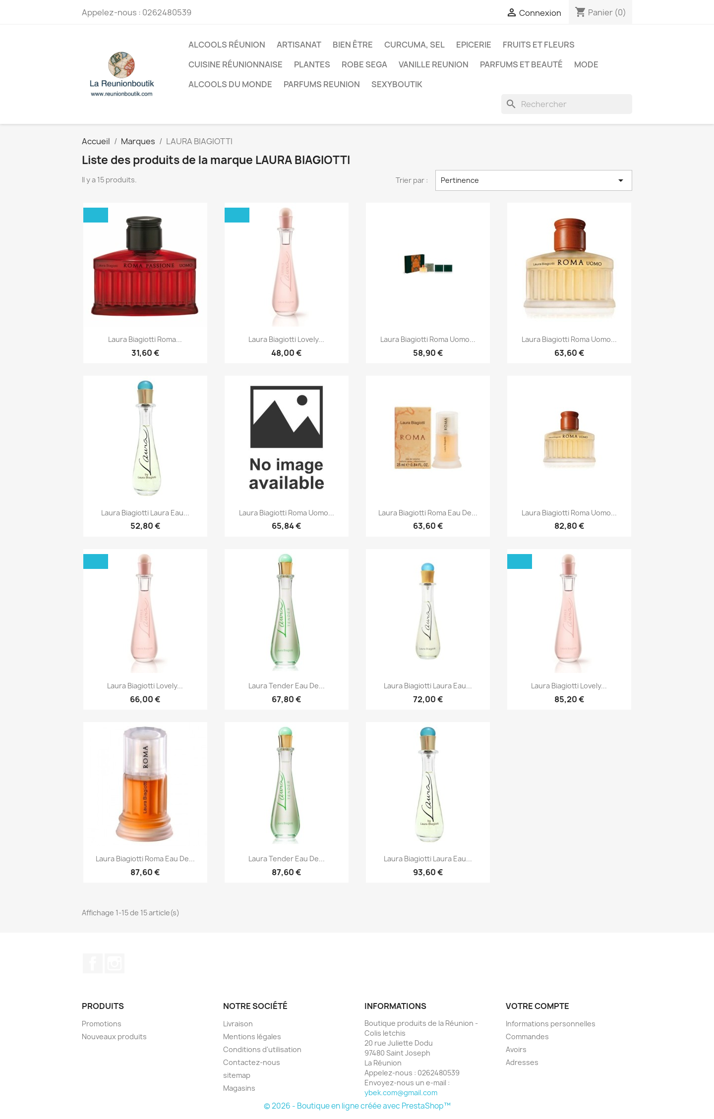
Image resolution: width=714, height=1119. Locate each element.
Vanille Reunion (434, 64)
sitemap (236, 1075)
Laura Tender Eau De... (286, 685)
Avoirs (516, 1049)
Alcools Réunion (226, 44)
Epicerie (473, 44)
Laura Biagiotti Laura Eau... (145, 512)
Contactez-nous (251, 1062)
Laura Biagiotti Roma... (145, 339)
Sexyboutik (396, 84)
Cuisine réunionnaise (235, 64)
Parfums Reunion (322, 84)
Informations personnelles (550, 1023)
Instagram (114, 963)
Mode (586, 64)
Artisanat (299, 44)
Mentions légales (252, 1036)
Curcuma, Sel (414, 44)
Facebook (93, 963)
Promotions (101, 1023)
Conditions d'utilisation (262, 1049)
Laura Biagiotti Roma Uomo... (428, 339)
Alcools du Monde (230, 84)
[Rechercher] (566, 104)
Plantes (312, 64)
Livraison (238, 1023)
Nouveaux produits (114, 1036)
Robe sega (364, 64)
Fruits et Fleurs (539, 44)
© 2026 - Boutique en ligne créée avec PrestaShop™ (357, 1106)
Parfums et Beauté (521, 64)
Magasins (239, 1088)
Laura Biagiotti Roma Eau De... (427, 512)
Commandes (527, 1036)
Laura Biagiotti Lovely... (286, 339)
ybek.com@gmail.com (400, 1092)
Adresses (522, 1062)
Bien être (353, 44)
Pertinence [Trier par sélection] (534, 180)
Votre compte (537, 1006)
